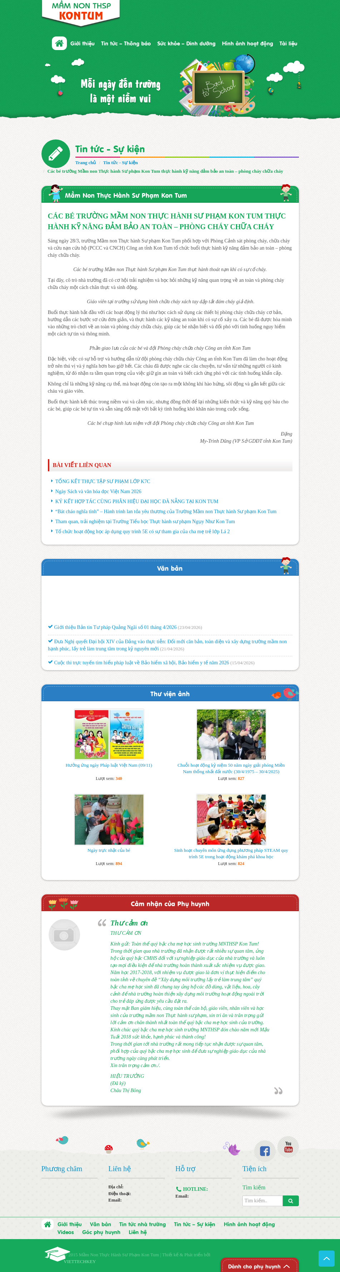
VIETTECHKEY (80, 1261)
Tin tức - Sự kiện (110, 147)
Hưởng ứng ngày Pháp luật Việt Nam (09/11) (109, 765)
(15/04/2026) (242, 665)
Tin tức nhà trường (142, 1224)
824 (241, 863)
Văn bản (170, 567)
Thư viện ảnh (170, 693)
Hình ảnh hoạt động (247, 43)
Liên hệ (138, 1232)
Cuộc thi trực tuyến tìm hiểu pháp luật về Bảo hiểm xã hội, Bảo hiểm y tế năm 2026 (138, 665)
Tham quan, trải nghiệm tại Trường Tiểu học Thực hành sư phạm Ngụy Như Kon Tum (145, 521)
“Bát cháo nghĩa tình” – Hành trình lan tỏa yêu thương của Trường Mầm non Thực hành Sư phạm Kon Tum (166, 511)
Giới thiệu (82, 43)
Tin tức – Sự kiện (194, 1224)
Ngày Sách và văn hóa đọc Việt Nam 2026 (98, 491)
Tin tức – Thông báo (126, 43)
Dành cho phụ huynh (254, 1266)
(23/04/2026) (190, 630)
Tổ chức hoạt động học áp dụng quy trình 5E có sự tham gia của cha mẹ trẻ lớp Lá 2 (142, 531)
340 (118, 778)
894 (118, 863)
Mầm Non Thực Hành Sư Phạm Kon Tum (126, 194)
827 (241, 778)
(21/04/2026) (172, 651)
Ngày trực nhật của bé (109, 850)
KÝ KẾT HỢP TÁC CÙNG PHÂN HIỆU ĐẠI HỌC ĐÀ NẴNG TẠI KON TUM (136, 501)
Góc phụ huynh (101, 1232)
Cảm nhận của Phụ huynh (170, 903)
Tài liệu (288, 43)
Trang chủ (85, 162)
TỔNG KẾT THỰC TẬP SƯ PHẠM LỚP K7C (102, 481)
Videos (66, 1232)
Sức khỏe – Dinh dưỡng (186, 43)
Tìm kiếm (254, 1187)
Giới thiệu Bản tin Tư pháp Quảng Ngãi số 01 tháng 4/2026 (112, 630)
